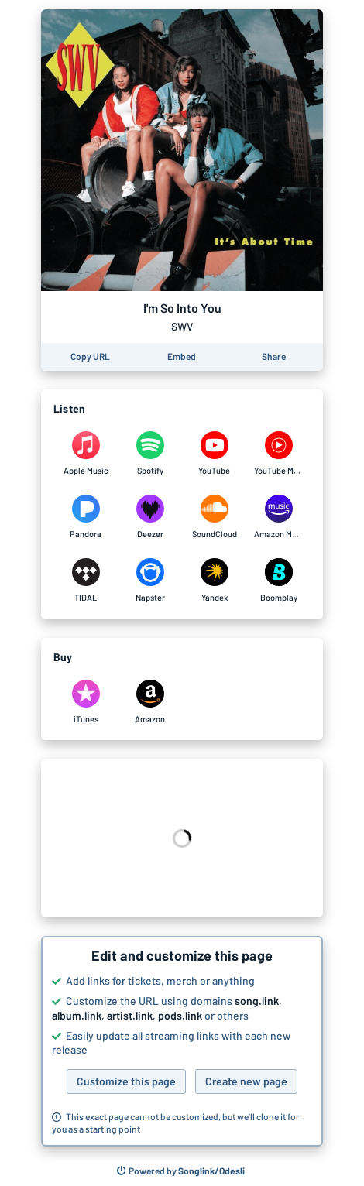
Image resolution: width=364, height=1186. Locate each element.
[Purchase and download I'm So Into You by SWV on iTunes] (85, 702)
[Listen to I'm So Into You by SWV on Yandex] (214, 580)
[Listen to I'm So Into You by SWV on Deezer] (150, 517)
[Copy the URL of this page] (90, 357)
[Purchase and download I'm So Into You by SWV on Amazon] (150, 702)
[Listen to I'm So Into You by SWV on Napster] (150, 580)
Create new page (246, 1081)
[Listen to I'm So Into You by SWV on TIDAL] (85, 580)
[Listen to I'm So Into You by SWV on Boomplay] (278, 580)
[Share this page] (273, 357)
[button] (182, 1041)
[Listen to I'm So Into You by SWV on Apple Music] (85, 453)
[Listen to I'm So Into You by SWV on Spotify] (150, 453)
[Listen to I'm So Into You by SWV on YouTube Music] (278, 453)
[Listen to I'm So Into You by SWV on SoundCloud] (214, 517)
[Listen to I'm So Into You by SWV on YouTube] (214, 453)
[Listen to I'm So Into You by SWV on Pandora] (85, 517)
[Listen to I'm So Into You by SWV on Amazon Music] (278, 517)
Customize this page (126, 1081)
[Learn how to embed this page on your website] (181, 357)
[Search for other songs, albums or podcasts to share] (181, 1171)
